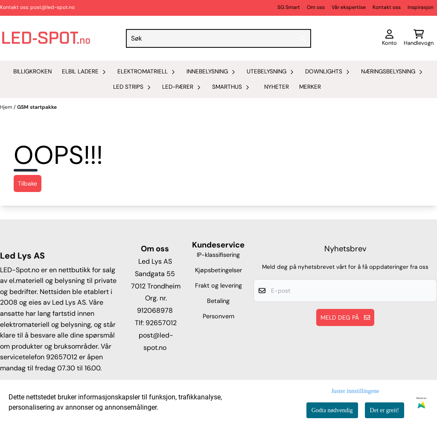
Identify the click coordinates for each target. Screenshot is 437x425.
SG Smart (288, 7)
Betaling (218, 301)
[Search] (302, 38)
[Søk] (218, 38)
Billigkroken (32, 71)
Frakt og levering (218, 285)
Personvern (218, 316)
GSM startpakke (37, 107)
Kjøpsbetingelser (218, 270)
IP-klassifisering (218, 255)
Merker (310, 86)
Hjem (7, 107)
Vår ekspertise (349, 7)
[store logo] (46, 38)
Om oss (316, 7)
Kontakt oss (387, 7)
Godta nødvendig (332, 410)
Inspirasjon (421, 7)
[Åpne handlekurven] (418, 38)
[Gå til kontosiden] (389, 38)
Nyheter (276, 86)
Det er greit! (384, 410)
